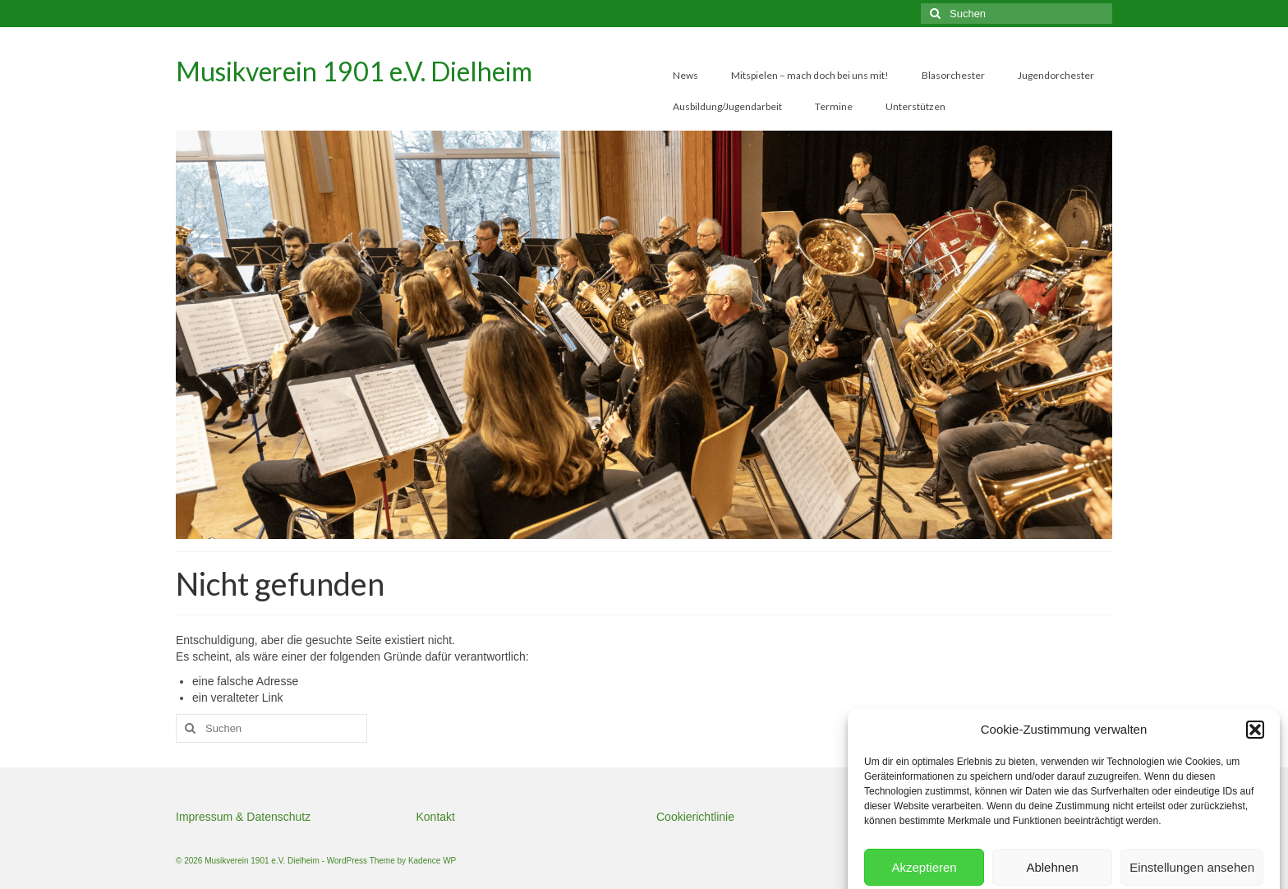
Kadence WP (432, 860)
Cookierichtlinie (695, 816)
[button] (1255, 837)
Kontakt (435, 816)
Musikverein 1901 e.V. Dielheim (354, 71)
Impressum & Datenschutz (243, 816)
